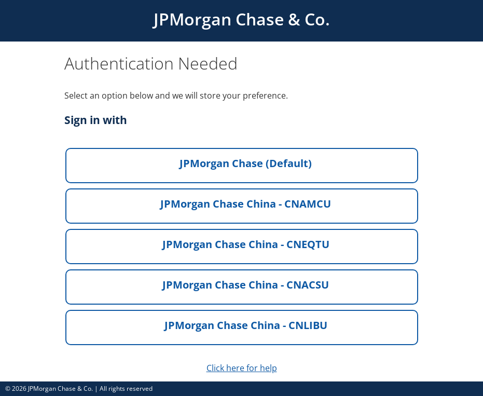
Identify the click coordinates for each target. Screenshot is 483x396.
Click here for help (241, 368)
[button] (241, 165)
